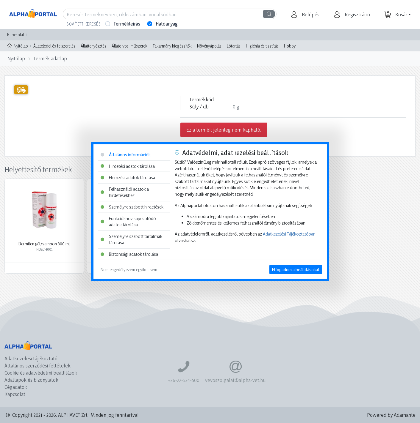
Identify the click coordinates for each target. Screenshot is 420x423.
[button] (309, 14)
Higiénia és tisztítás (262, 45)
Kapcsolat (15, 34)
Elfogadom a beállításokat (295, 269)
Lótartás (234, 45)
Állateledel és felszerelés (54, 45)
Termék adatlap (50, 58)
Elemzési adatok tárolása (128, 177)
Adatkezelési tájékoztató (30, 358)
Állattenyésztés (93, 45)
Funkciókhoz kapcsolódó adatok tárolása (128, 221)
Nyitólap (17, 45)
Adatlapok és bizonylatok (31, 380)
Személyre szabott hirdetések (132, 207)
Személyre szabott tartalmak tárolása (131, 239)
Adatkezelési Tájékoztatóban (289, 234)
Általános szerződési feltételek (37, 365)
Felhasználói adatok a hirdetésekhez (125, 192)
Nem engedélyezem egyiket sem (129, 269)
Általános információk (126, 154)
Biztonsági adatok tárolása (129, 254)
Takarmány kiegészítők (172, 45)
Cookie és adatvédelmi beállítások (40, 373)
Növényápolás (209, 45)
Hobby (290, 45)
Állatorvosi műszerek (129, 45)
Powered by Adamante (391, 415)
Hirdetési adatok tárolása (128, 166)
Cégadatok (15, 387)
